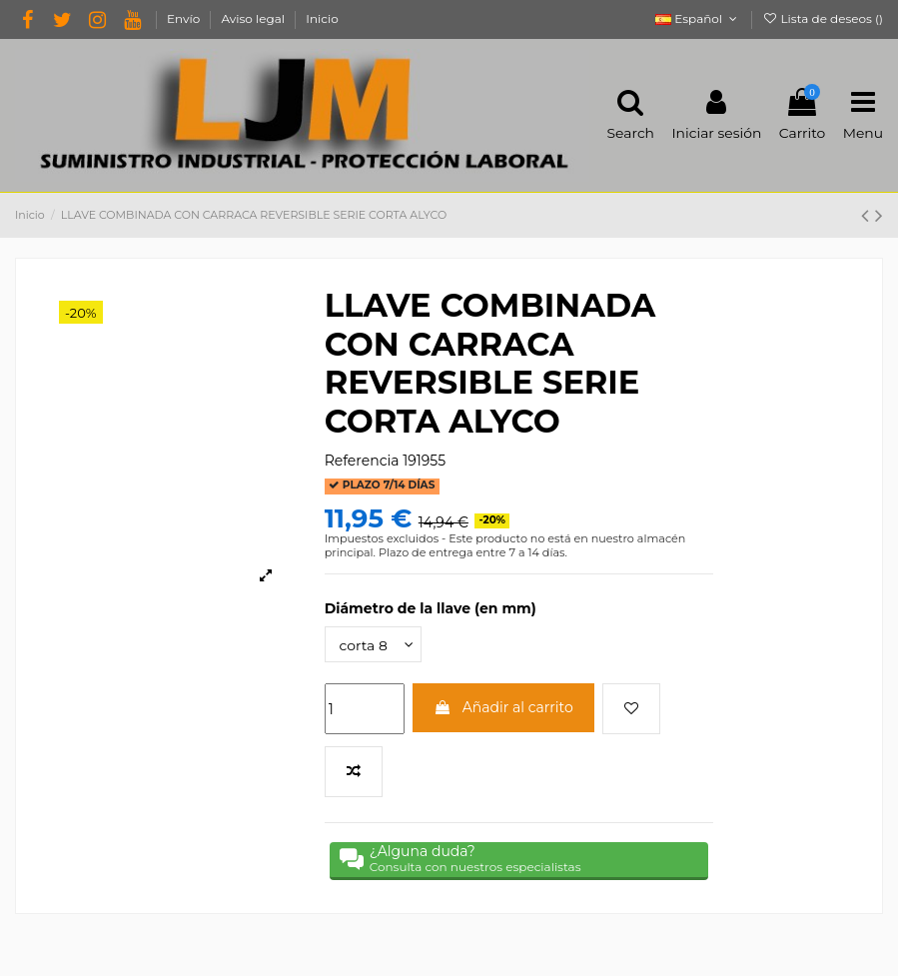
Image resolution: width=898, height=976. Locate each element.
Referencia (362, 461)
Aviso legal (254, 18)
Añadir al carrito (503, 707)
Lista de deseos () (822, 18)
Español (698, 18)
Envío (185, 18)
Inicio (322, 18)
